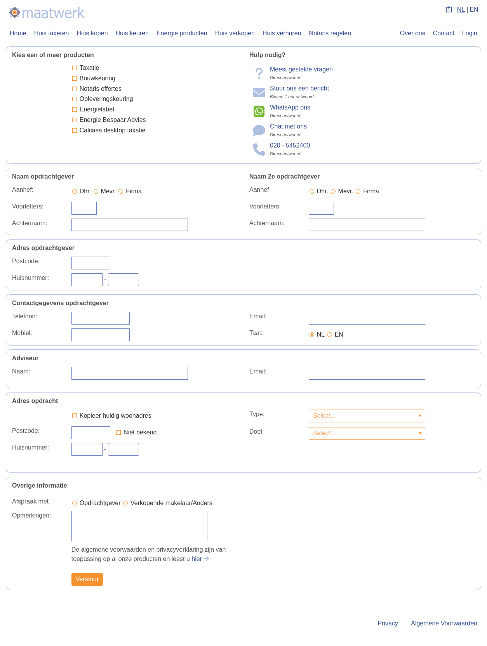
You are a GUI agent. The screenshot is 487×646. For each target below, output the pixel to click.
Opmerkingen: (31, 515)
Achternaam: (29, 223)
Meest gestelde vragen (301, 69)
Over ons (412, 33)
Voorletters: (27, 206)
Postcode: (26, 261)
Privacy (387, 623)
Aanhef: (22, 189)
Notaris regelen (330, 33)
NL (461, 9)
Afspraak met (30, 501)
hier (196, 559)
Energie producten (182, 33)
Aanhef (259, 189)
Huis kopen (92, 33)
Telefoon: (24, 316)
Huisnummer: (30, 277)
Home (18, 33)
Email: (257, 316)
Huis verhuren (282, 33)
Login (469, 33)
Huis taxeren (51, 33)
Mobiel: (22, 333)
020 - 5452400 (290, 145)
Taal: (256, 333)
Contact (443, 33)
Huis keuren (132, 33)
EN (474, 9)
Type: (256, 414)
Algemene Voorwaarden (444, 623)
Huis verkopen (235, 33)
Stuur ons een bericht (299, 88)
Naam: (21, 371)
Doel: (256, 431)
